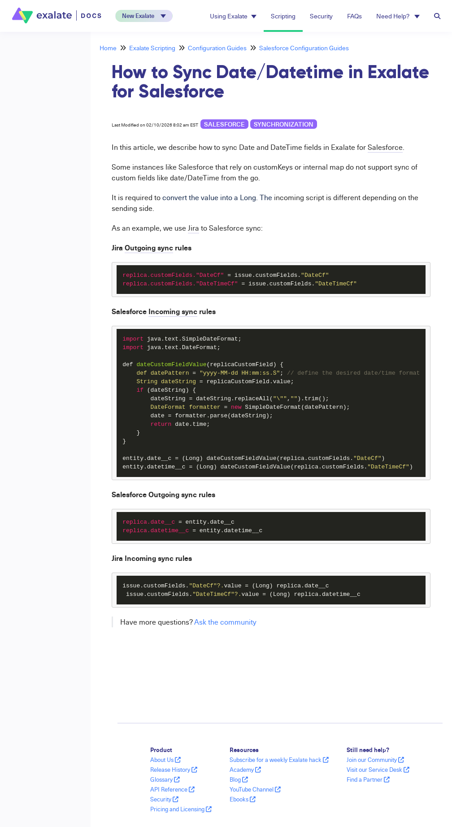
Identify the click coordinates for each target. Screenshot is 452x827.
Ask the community (225, 622)
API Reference (172, 789)
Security (321, 16)
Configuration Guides (217, 48)
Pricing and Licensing (181, 809)
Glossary (165, 779)
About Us (165, 760)
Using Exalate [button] (233, 16)
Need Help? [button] (398, 16)
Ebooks (243, 799)
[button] (144, 16)
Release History (173, 770)
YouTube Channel (255, 789)
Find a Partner (368, 779)
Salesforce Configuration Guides (304, 48)
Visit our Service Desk (378, 770)
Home (108, 48)
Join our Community (375, 760)
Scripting (283, 16)
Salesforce (224, 124)
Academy (245, 770)
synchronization (283, 124)
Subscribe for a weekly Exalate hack (279, 760)
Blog (239, 779)
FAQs (354, 16)
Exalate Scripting (152, 48)
